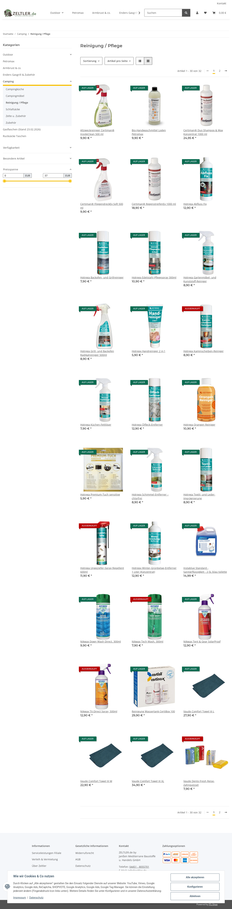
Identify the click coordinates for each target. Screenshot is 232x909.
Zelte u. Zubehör (16, 116)
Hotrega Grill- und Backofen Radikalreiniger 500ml (97, 353)
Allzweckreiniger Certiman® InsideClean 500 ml (97, 132)
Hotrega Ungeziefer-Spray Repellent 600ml (102, 570)
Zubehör (11, 122)
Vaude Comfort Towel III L (198, 711)
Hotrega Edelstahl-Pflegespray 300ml (154, 277)
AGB (77, 859)
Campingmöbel (15, 96)
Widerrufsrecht (84, 853)
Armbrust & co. (12, 68)
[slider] (4, 181)
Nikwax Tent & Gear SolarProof (202, 641)
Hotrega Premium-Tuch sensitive (100, 494)
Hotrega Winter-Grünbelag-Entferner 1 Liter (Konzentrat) (154, 570)
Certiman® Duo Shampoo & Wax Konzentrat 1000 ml (203, 132)
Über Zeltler (39, 866)
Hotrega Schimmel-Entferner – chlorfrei (150, 496)
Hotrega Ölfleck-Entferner (147, 424)
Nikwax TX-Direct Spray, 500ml (98, 711)
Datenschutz (36, 897)
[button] (197, 13)
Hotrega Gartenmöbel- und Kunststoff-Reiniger (199, 279)
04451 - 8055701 (139, 866)
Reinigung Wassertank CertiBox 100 (153, 711)
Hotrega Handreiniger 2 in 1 (148, 351)
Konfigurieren (195, 886)
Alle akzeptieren (195, 877)
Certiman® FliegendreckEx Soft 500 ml (101, 205)
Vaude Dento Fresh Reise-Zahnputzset (199, 783)
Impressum (19, 897)
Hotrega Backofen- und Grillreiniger (102, 277)
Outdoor (8, 54)
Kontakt (221, 3)
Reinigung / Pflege (17, 102)
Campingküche (15, 89)
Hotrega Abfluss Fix (195, 204)
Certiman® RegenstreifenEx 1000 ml (154, 204)
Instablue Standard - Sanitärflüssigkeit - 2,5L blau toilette (205, 570)
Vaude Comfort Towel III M (96, 781)
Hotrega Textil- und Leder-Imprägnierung (199, 496)
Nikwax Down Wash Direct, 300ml (100, 641)
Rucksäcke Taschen (14, 136)
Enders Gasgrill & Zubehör (19, 74)
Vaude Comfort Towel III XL (148, 781)
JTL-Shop (213, 904)
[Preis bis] (53, 175)
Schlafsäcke (13, 109)
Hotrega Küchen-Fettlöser (95, 424)
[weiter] (226, 71)
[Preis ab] (13, 175)
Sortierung (89, 61)
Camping (8, 81)
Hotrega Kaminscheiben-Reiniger (203, 351)
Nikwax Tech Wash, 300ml (147, 641)
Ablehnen (195, 896)
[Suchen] (163, 13)
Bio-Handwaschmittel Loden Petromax (149, 132)
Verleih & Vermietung (45, 859)
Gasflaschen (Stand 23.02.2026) (22, 129)
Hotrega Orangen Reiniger (199, 424)
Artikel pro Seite (117, 61)
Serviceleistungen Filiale (46, 853)
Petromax (8, 61)
